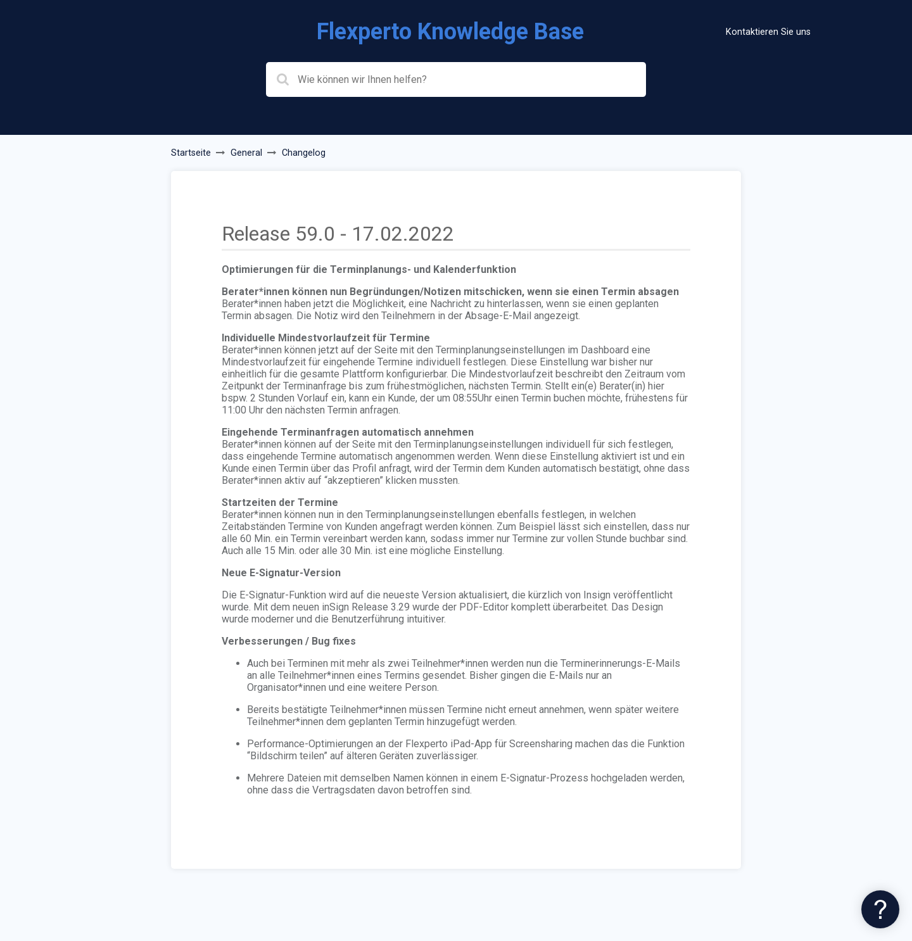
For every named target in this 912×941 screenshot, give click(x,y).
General (246, 153)
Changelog (304, 153)
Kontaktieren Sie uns (768, 32)
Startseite (191, 153)
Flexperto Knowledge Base (450, 31)
